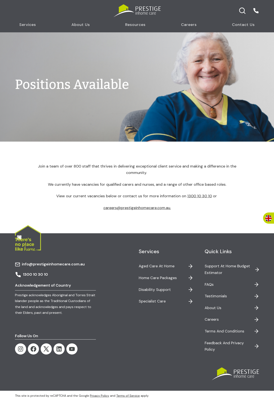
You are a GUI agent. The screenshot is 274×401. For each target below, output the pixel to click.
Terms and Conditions (224, 331)
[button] (256, 10)
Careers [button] (189, 24)
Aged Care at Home (156, 266)
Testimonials (216, 296)
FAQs (209, 284)
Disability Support (155, 289)
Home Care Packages (158, 277)
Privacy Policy (99, 396)
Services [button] (27, 24)
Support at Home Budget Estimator (227, 269)
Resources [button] (135, 24)
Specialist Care (152, 301)
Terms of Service (128, 396)
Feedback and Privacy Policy (224, 346)
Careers (212, 319)
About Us (213, 307)
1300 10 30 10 (199, 196)
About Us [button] (80, 24)
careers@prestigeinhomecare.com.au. (137, 207)
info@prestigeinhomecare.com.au (50, 264)
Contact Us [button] (243, 24)
